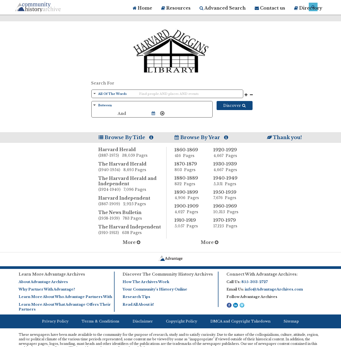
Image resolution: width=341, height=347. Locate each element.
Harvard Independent (132, 201)
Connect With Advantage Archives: (262, 274)
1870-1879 (189, 166)
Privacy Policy (55, 321)
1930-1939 (228, 166)
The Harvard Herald (132, 167)
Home (142, 8)
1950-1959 (228, 195)
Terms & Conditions (100, 321)
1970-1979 (228, 223)
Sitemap (291, 321)
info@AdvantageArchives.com (274, 289)
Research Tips (136, 297)
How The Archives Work (146, 282)
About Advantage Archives (43, 282)
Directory (308, 8)
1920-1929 (228, 152)
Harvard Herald (132, 153)
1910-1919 (189, 223)
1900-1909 (189, 209)
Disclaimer (143, 321)
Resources (175, 8)
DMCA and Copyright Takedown (240, 321)
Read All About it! (138, 304)
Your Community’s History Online (155, 289)
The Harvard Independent (132, 230)
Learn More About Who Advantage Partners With (65, 297)
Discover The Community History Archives (168, 274)
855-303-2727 (254, 282)
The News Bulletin (132, 215)
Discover (234, 105)
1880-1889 (189, 181)
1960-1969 (228, 209)
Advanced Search (223, 8)
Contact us (270, 8)
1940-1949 (228, 181)
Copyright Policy (181, 321)
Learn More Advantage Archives (52, 274)
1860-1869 (189, 152)
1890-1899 (189, 195)
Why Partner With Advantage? (47, 289)
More (131, 242)
